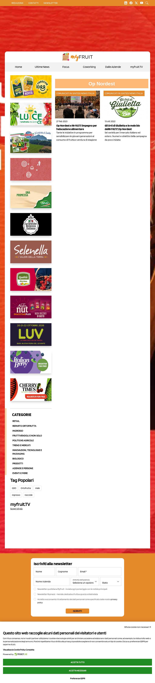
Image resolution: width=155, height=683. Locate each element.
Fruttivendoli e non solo (27, 435)
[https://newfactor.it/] (30, 309)
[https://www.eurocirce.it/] (30, 144)
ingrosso (16, 495)
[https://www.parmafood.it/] (30, 89)
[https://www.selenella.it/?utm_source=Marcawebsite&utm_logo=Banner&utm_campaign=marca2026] (30, 254)
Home (18, 67)
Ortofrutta (26, 488)
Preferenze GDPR (77, 678)
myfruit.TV (136, 67)
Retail (16, 421)
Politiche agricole (23, 440)
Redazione (17, 3)
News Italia (87, 93)
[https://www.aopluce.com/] (30, 116)
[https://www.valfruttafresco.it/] (30, 199)
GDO (14, 488)
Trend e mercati (21, 445)
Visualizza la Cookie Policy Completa (18, 649)
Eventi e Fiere (20, 473)
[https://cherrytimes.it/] (30, 392)
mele (37, 488)
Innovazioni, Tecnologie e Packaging (27, 452)
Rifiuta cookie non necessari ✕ (137, 627)
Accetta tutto (77, 662)
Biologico (17, 458)
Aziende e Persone (22, 468)
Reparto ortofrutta (24, 425)
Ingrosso (17, 430)
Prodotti (17, 463)
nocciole (28, 495)
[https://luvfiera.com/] (30, 337)
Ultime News (42, 67)
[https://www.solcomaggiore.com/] (30, 171)
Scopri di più (16, 508)
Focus (65, 67)
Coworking (89, 67)
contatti (33, 3)
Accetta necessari (77, 670)
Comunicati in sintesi (68, 93)
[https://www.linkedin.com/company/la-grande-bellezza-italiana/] (30, 227)
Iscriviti (77, 611)
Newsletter (51, 3)
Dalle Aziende (113, 67)
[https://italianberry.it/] (30, 364)
